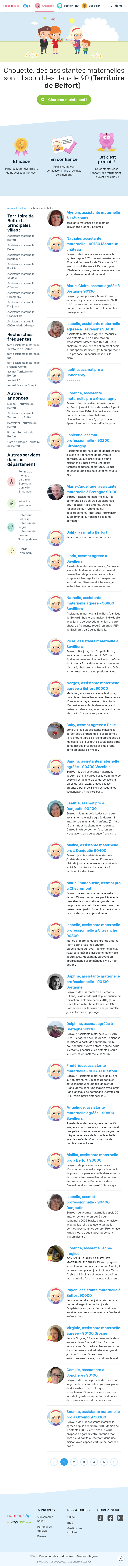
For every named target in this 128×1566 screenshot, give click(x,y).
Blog (70, 1522)
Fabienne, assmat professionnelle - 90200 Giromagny (88, 440)
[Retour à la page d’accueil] (16, 6)
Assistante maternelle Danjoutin (20, 304)
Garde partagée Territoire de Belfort (23, 444)
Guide (71, 1517)
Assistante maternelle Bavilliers (20, 266)
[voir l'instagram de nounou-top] (120, 1518)
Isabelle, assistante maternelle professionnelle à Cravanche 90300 (93, 930)
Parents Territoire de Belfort (20, 434)
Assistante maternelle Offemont (20, 285)
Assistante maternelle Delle (20, 247)
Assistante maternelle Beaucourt (20, 257)
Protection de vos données (56, 1556)
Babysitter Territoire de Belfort (22, 425)
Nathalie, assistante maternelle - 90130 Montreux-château (93, 244)
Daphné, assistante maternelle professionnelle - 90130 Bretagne (93, 981)
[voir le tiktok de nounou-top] (100, 1518)
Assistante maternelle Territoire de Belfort (20, 415)
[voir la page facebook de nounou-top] (110, 1518)
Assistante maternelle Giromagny (20, 295)
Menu (116, 5)
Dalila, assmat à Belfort (86, 532)
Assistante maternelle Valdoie (20, 276)
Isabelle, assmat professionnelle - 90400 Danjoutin (88, 1202)
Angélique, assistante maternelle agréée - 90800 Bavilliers (90, 1113)
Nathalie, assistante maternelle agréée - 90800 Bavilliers (90, 603)
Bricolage (25, 491)
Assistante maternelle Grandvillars (20, 314)
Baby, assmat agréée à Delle (91, 725)
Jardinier (24, 479)
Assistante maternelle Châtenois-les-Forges (21, 323)
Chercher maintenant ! (64, 99)
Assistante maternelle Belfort (20, 238)
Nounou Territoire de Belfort (20, 406)
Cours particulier (28, 539)
